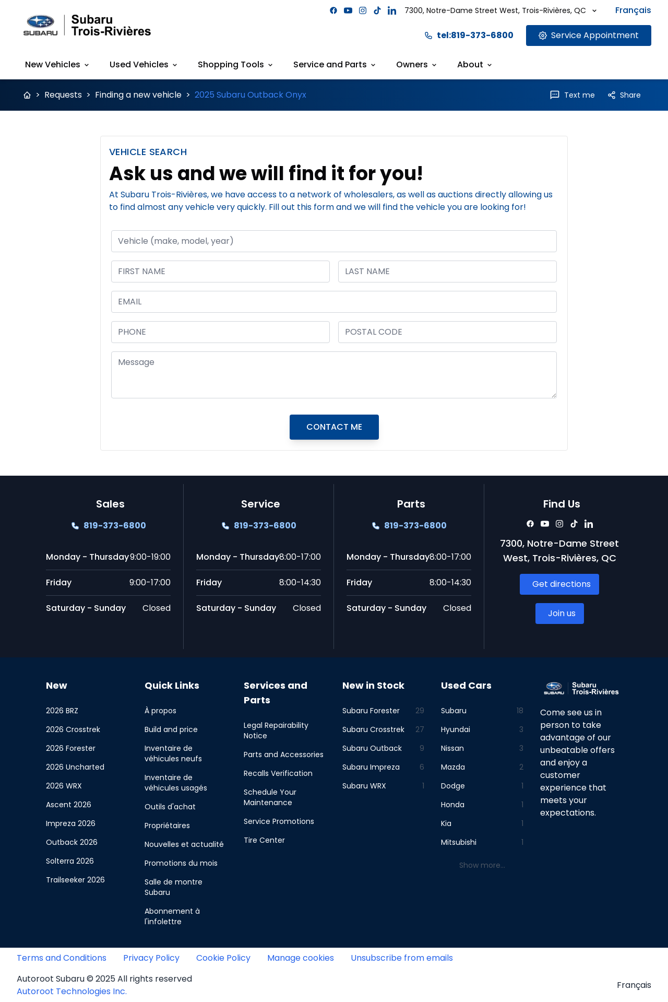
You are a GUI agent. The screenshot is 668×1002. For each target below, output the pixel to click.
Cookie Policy (223, 958)
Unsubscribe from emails (402, 958)
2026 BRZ (62, 710)
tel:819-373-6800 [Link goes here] (469, 35)
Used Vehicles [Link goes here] (144, 64)
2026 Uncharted (75, 767)
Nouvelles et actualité (184, 844)
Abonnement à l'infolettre (172, 916)
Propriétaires (167, 825)
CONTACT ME (334, 427)
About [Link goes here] (475, 64)
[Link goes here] (588, 35)
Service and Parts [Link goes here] (335, 64)
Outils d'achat (170, 806)
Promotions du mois (181, 863)
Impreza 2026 (71, 823)
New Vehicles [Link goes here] (58, 64)
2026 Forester (71, 748)
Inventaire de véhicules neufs (173, 753)
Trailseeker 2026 (75, 880)
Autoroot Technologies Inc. (72, 991)
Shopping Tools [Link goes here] (236, 64)
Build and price (171, 729)
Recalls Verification (278, 773)
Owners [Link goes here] (417, 64)
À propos (160, 710)
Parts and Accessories (284, 754)
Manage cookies (300, 958)
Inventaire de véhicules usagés (176, 782)
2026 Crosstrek (73, 729)
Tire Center (264, 840)
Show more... (482, 865)
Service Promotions (279, 821)
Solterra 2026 (70, 861)
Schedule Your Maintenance (270, 797)
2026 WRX (64, 786)
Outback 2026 (72, 842)
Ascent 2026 (68, 804)
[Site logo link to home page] (87, 25)
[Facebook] (333, 10)
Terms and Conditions (61, 958)
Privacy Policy (151, 958)
